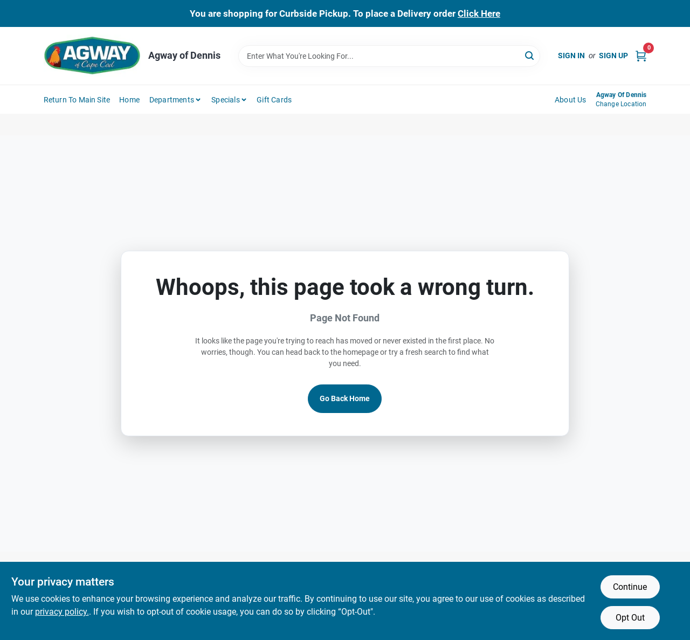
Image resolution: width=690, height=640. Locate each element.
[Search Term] (389, 56)
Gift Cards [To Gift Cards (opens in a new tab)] (274, 99)
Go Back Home (345, 398)
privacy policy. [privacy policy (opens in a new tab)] (62, 612)
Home (129, 99)
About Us (570, 99)
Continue (630, 587)
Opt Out (630, 618)
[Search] (530, 55)
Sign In (571, 55)
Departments (171, 99)
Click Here (479, 13)
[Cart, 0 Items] (641, 55)
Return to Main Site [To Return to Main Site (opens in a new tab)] (77, 99)
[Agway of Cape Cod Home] (92, 56)
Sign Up (613, 55)
